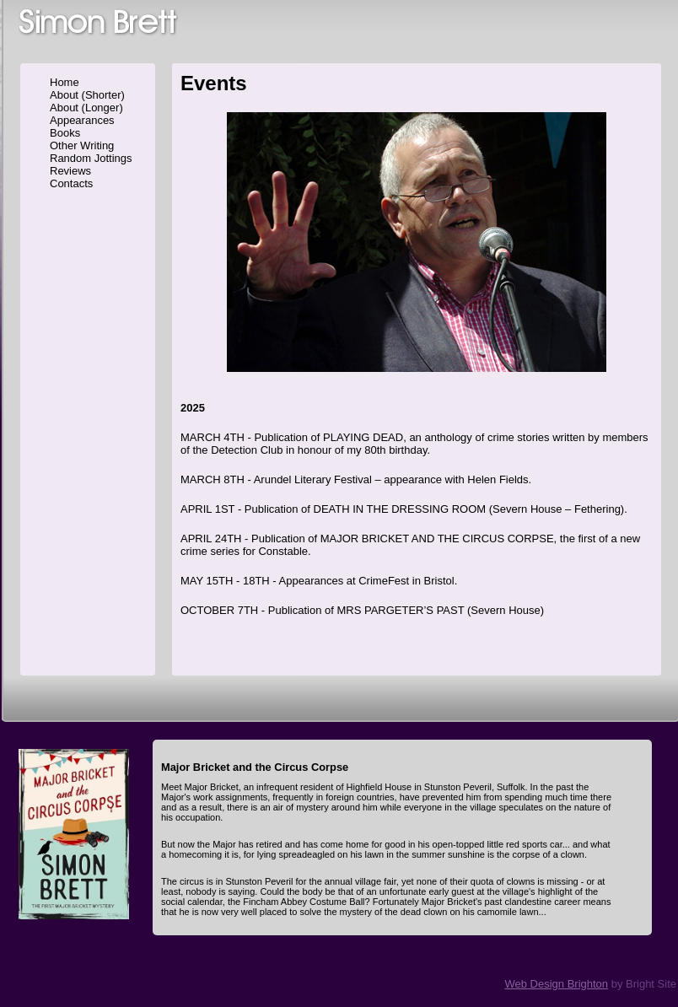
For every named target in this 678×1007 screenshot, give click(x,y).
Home (64, 82)
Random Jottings (91, 158)
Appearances (82, 120)
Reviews (70, 170)
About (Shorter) (87, 95)
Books (65, 133)
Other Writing (82, 145)
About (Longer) (86, 107)
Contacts (71, 183)
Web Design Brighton (556, 983)
